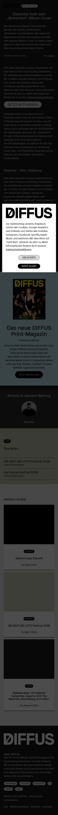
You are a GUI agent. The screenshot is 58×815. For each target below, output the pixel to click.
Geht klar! (29, 266)
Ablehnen (29, 257)
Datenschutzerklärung (18, 249)
